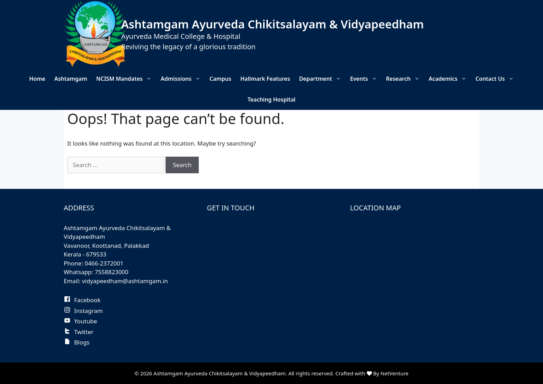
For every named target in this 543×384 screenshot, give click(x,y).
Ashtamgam (70, 78)
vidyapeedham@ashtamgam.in (125, 281)
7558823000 (111, 272)
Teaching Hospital (272, 99)
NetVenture (395, 373)
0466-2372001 (103, 263)
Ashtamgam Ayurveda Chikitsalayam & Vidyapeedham (272, 24)
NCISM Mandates (126, 78)
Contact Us (496, 78)
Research (405, 78)
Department (322, 78)
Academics (450, 78)
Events (366, 78)
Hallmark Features (265, 78)
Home (37, 78)
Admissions (183, 78)
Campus (220, 78)
